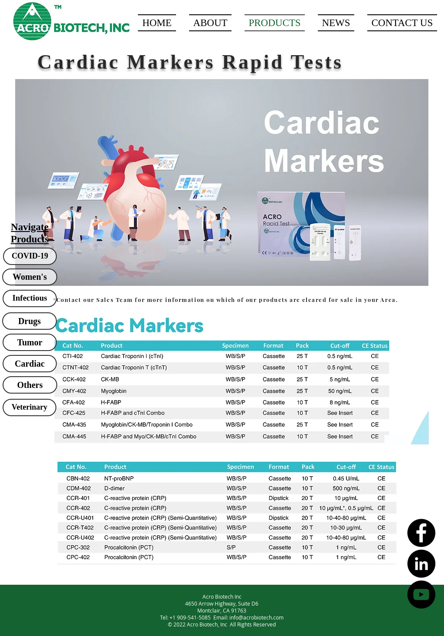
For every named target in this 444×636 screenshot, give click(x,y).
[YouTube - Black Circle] (421, 594)
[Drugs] (29, 321)
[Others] (30, 385)
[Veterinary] (29, 407)
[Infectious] (30, 298)
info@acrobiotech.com (256, 617)
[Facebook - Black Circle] (421, 533)
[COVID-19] (30, 256)
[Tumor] (30, 342)
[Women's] (29, 276)
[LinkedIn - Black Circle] (421, 564)
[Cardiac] (30, 363)
